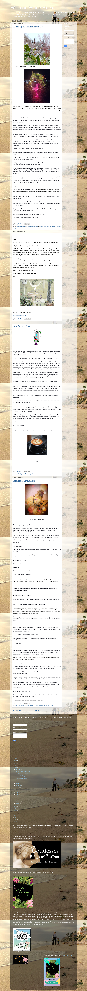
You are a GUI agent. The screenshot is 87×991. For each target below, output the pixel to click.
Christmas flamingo (20, 226)
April (17, 796)
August (17, 787)
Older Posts (57, 710)
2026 (15, 758)
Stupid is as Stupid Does (24, 480)
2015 (15, 819)
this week (39, 474)
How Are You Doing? (23, 326)
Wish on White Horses (33, 7)
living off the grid (32, 474)
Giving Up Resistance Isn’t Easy (28, 26)
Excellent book (38, 705)
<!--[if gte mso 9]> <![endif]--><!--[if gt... (25, 773)
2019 (15, 810)
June (17, 792)
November (18, 781)
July (17, 790)
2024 (15, 763)
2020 (15, 808)
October (18, 783)
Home (14, 20)
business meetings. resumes (22, 705)
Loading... (15, 969)
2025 (15, 761)
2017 (15, 815)
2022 (15, 767)
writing (14, 228)
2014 (15, 822)
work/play (58, 226)
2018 (15, 813)
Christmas (32, 705)
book (26, 474)
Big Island (22, 474)
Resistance (35, 226)
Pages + (19, 20)
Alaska (17, 474)
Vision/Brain (52, 226)
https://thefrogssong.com (66, 955)
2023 (15, 765)
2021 (15, 806)
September (18, 785)
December (18, 769)
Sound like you (45, 705)
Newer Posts (17, 710)
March (17, 799)
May (17, 794)
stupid (51, 705)
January (18, 803)
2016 (15, 817)
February (18, 801)
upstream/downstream (44, 226)
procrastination (29, 226)
